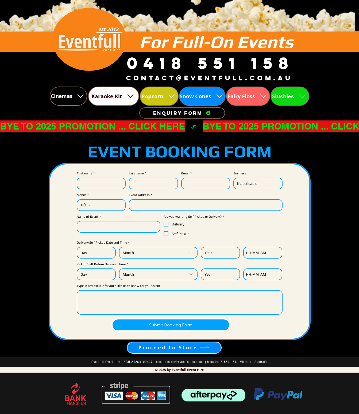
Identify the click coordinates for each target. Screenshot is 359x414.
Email (186, 173)
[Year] (218, 252)
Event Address (140, 195)
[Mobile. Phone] (106, 205)
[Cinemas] (68, 96)
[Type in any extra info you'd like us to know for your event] (179, 302)
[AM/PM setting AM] (264, 253)
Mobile (83, 195)
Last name (137, 173)
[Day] (94, 252)
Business (239, 173)
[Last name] (151, 183)
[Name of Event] (117, 226)
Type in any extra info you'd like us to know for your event (118, 286)
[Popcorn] (159, 96)
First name (86, 173)
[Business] (256, 183)
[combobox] (158, 253)
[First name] (99, 183)
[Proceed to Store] (174, 348)
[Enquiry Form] (182, 113)
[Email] (204, 183)
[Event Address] (204, 205)
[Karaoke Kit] (113, 96)
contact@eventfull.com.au (183, 362)
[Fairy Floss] (248, 96)
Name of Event (89, 217)
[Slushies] (290, 96)
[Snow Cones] (202, 96)
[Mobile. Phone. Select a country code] (85, 205)
